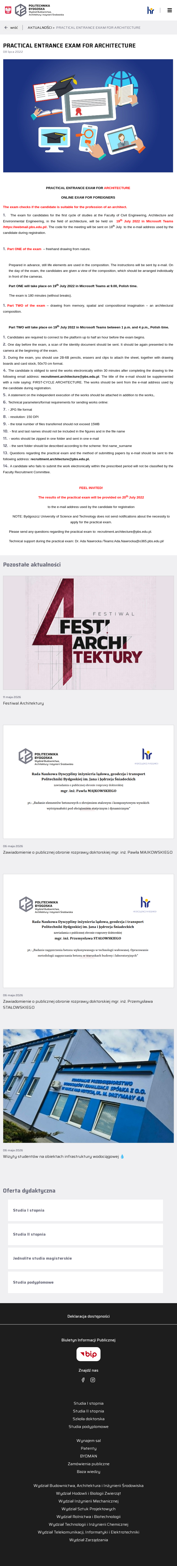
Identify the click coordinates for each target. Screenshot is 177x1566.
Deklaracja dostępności (89, 1316)
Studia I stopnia (28, 1210)
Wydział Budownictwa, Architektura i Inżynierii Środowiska (89, 1486)
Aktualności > (41, 27)
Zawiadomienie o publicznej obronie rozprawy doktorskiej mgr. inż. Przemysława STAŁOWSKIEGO (78, 1004)
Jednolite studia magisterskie (42, 1258)
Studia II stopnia (29, 1234)
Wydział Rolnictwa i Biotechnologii (88, 1517)
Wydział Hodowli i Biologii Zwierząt (88, 1493)
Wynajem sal (88, 1441)
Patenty (88, 1448)
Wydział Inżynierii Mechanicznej (88, 1501)
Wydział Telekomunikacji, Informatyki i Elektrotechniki (88, 1532)
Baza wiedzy (88, 1472)
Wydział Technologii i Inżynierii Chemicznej (88, 1524)
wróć (11, 27)
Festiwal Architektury (23, 703)
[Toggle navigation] (168, 10)
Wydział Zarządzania (88, 1540)
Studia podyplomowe (33, 1282)
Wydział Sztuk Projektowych (89, 1509)
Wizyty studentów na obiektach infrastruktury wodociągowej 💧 (64, 1156)
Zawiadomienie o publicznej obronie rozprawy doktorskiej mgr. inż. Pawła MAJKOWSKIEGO (87, 852)
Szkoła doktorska (88, 1419)
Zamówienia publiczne (89, 1464)
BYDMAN (88, 1456)
